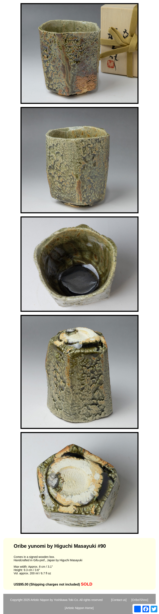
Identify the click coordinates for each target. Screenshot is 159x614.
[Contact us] (119, 600)
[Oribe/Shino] (139, 600)
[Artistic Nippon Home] (79, 608)
